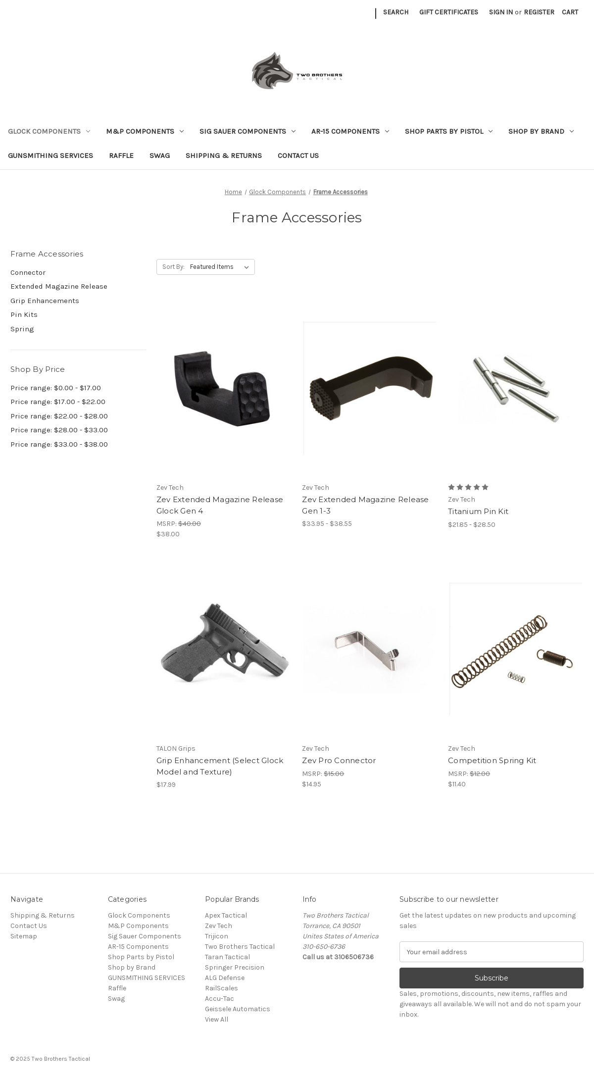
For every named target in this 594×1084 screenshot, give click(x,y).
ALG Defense (225, 978)
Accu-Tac (219, 998)
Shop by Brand (541, 131)
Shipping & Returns (224, 155)
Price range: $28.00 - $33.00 (59, 429)
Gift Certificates (448, 12)
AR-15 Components (350, 131)
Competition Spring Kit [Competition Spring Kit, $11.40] (492, 760)
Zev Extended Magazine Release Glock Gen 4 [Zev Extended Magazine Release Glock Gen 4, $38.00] (219, 505)
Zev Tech (218, 926)
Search (395, 12)
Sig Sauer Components (247, 131)
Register (539, 12)
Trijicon (216, 936)
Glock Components (49, 131)
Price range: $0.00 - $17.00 (55, 387)
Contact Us (298, 155)
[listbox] (221, 266)
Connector (28, 272)
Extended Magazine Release (58, 286)
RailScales (221, 988)
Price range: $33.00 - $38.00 (59, 444)
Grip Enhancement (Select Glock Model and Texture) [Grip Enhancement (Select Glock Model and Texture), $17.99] (220, 766)
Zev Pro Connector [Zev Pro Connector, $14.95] (339, 760)
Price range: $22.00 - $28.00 (59, 416)
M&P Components (145, 131)
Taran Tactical (227, 957)
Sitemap (23, 936)
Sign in (501, 12)
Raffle (121, 155)
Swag (159, 155)
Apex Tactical (226, 915)
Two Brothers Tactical (240, 946)
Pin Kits (24, 314)
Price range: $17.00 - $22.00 (57, 401)
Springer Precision (234, 967)
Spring (22, 328)
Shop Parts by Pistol (449, 131)
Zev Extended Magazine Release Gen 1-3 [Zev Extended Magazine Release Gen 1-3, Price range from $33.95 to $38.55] (365, 505)
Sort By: (173, 266)
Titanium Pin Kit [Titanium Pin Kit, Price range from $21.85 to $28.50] (478, 511)
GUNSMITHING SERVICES (50, 155)
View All (216, 1019)
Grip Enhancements (44, 300)
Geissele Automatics (237, 1009)
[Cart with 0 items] (570, 12)
